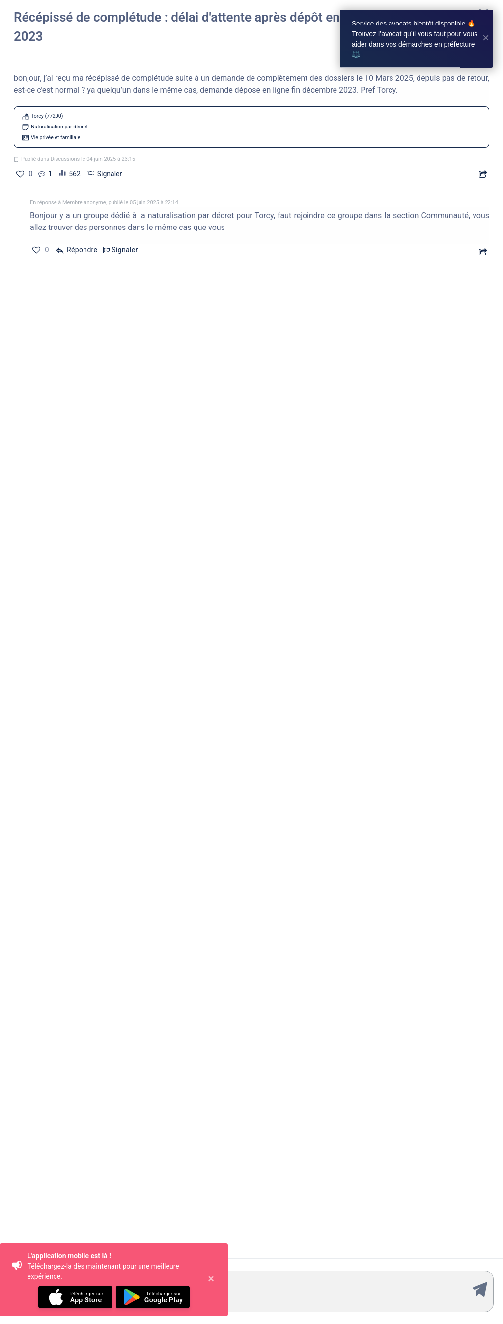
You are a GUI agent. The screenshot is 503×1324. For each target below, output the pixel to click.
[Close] (211, 1280)
